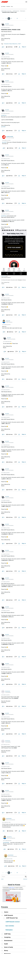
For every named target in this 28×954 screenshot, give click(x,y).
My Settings (3, 6)
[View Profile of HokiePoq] (9, 836)
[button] (26, 2)
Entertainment (8, 940)
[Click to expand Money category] (2, 950)
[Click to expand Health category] (2, 943)
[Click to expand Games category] (2, 912)
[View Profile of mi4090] (7, 23)
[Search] (14, 876)
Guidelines (8, 6)
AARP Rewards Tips (12, 918)
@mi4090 (3, 126)
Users (2, 879)
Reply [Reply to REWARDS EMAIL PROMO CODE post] (23, 46)
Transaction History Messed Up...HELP (12, 43)
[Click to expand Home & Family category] (2, 947)
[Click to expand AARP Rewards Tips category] (4, 918)
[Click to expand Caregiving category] (2, 937)
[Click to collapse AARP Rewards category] (2, 915)
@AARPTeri (3, 115)
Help (12, 6)
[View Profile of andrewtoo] (7, 691)
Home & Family (8, 947)
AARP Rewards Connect (13, 921)
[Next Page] (25, 18)
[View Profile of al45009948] (8, 818)
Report (19, 47)
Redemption (22, 10)
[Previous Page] (3, 18)
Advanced (25, 879)
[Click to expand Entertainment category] (2, 940)
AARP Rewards (8, 915)
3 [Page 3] (11, 18)
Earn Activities (10, 925)
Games (6, 912)
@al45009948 (6, 842)
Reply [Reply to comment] (23, 73)
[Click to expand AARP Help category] (2, 934)
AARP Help (7, 934)
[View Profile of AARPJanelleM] (9, 136)
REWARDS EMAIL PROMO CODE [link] (9, 12)
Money (6, 950)
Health (6, 944)
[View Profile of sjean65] (8, 320)
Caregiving (7, 937)
